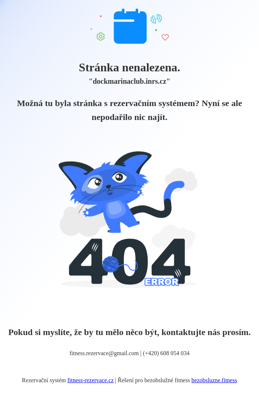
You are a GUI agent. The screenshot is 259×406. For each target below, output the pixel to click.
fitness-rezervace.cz (91, 380)
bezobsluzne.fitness (214, 380)
